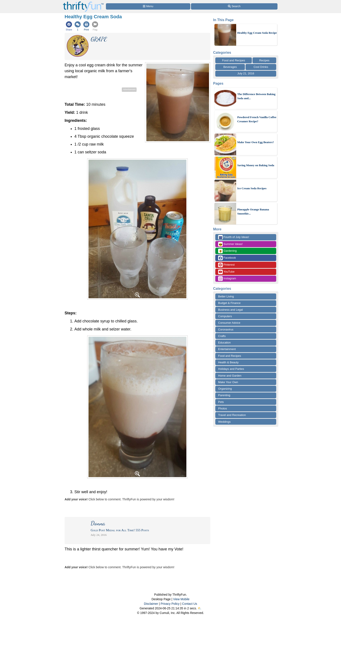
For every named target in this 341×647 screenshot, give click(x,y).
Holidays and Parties (231, 368)
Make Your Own (228, 382)
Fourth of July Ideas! (233, 237)
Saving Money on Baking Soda (255, 165)
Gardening (227, 251)
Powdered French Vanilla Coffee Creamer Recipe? (256, 119)
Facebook (227, 258)
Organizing (225, 388)
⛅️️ (199, 608)
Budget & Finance (229, 303)
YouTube (226, 272)
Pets (221, 402)
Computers (225, 316)
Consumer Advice (229, 322)
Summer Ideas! (230, 244)
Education (224, 342)
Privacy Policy (169, 603)
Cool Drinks (261, 67)
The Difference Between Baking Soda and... (256, 96)
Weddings (224, 421)
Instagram (227, 278)
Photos (222, 408)
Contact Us (189, 603)
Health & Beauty (228, 362)
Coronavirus (225, 329)
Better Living (226, 296)
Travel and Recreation (232, 415)
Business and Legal (230, 309)
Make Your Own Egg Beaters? (255, 142)
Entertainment (227, 349)
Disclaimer (151, 603)
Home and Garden (229, 375)
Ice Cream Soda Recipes (251, 188)
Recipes (264, 60)
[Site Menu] (148, 6)
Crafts (222, 336)
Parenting (224, 395)
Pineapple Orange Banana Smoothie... (253, 211)
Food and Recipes (233, 60)
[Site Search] (234, 6)
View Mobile (181, 599)
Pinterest (226, 265)
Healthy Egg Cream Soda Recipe (257, 32)
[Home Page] (83, 2)
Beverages (230, 67)
